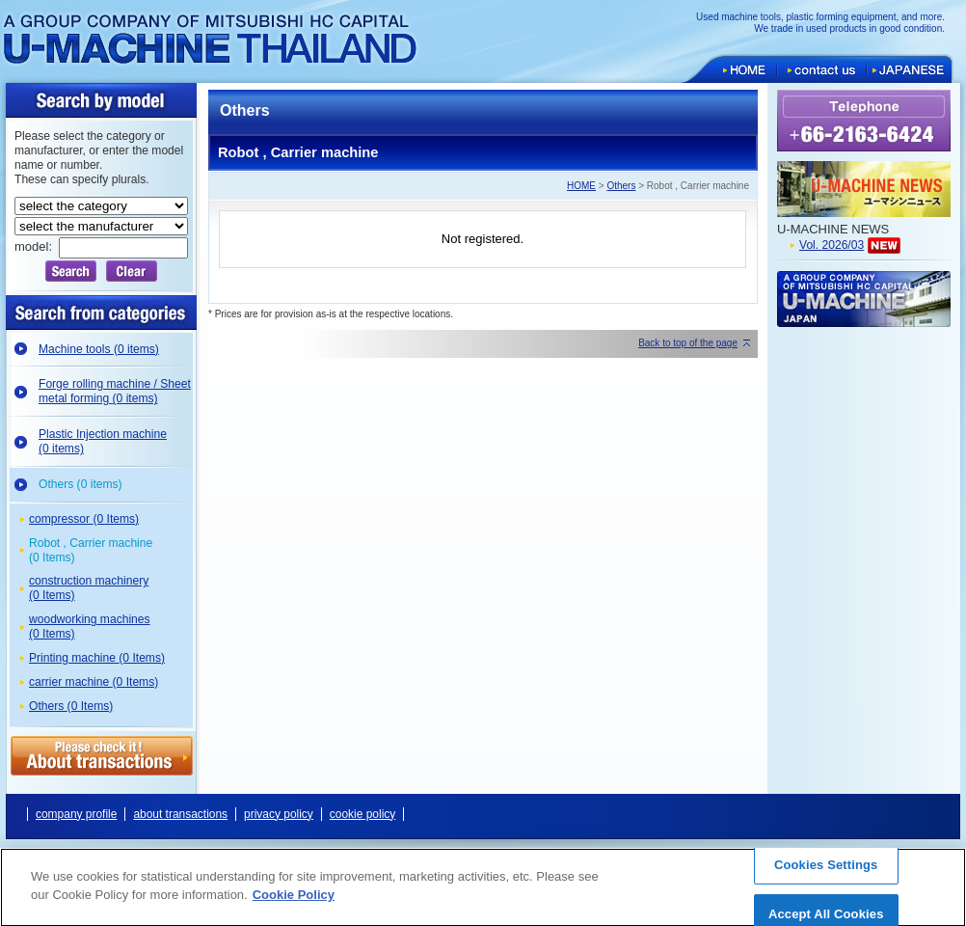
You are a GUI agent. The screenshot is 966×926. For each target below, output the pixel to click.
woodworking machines (89, 626)
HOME (581, 185)
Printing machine (97, 658)
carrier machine (93, 682)
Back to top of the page (688, 343)
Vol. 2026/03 (831, 245)
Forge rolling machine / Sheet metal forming (115, 391)
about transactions (180, 814)
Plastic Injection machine (103, 441)
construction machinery (88, 588)
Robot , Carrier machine (90, 550)
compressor (84, 519)
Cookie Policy (294, 902)
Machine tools (99, 349)
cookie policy (362, 814)
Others (80, 484)
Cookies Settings (826, 871)
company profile (76, 814)
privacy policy (278, 814)
